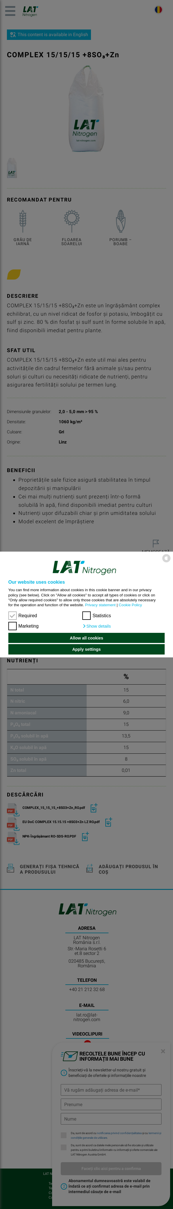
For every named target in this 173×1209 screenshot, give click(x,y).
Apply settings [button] (86, 649)
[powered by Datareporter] (166, 561)
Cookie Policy (130, 605)
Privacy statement (100, 605)
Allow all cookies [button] (86, 638)
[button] (96, 626)
